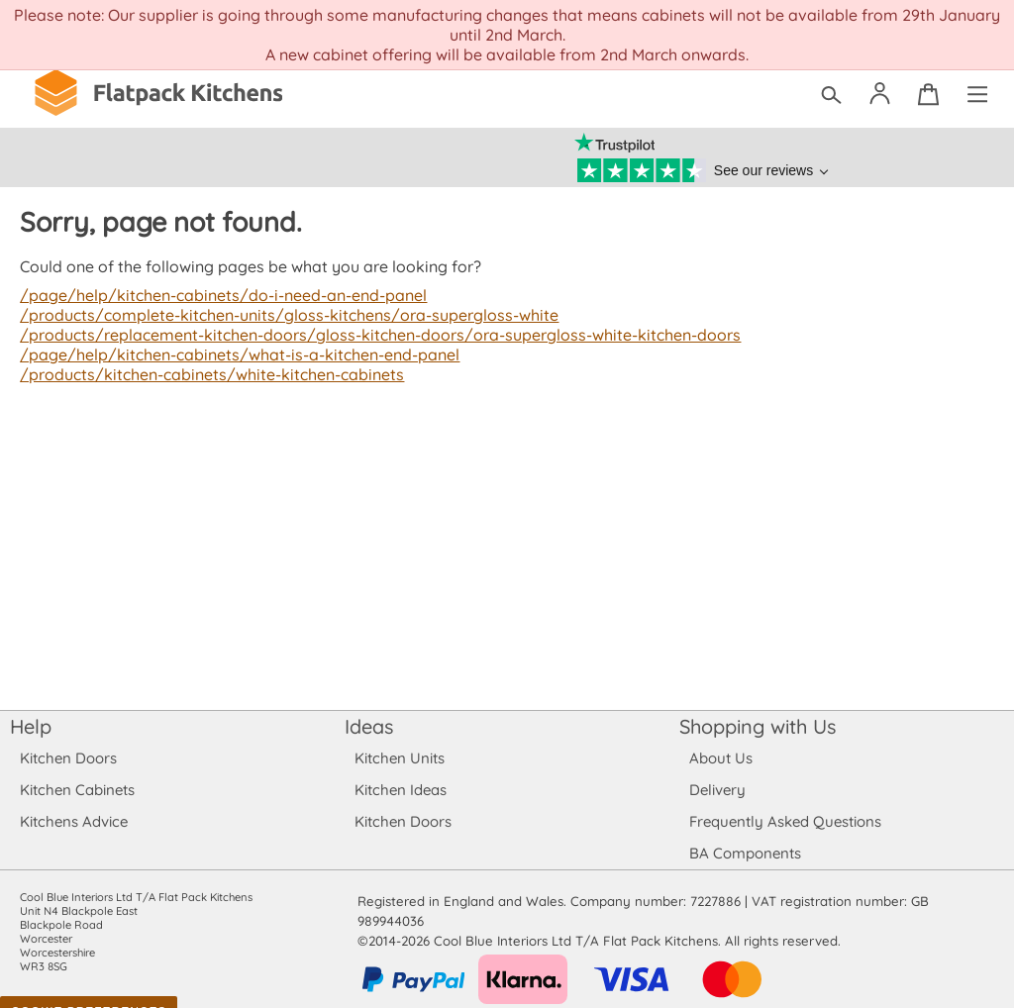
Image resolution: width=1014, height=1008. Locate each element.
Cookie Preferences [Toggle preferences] (88, 992)
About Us (720, 758)
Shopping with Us (758, 726)
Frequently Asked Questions (784, 821)
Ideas (369, 726)
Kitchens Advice (74, 821)
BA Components (745, 853)
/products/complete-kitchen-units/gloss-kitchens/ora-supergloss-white (282, 315)
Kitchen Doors (68, 758)
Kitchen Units (400, 758)
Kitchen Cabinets (78, 789)
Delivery (717, 789)
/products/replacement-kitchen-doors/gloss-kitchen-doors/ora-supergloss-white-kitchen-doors (372, 335)
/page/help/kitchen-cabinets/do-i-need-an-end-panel (220, 295)
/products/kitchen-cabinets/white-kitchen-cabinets (208, 374)
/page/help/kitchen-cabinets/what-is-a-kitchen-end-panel (235, 354)
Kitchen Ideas (401, 789)
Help (30, 726)
